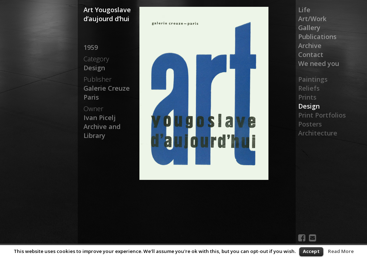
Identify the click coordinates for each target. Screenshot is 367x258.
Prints (307, 97)
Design (309, 106)
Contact (310, 54)
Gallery (309, 27)
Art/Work (312, 18)
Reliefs (309, 88)
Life (304, 9)
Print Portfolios (322, 115)
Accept (311, 251)
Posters (310, 124)
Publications (317, 36)
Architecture (317, 133)
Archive (309, 45)
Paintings (313, 79)
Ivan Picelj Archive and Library (102, 126)
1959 (91, 47)
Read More (341, 251)
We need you (318, 63)
